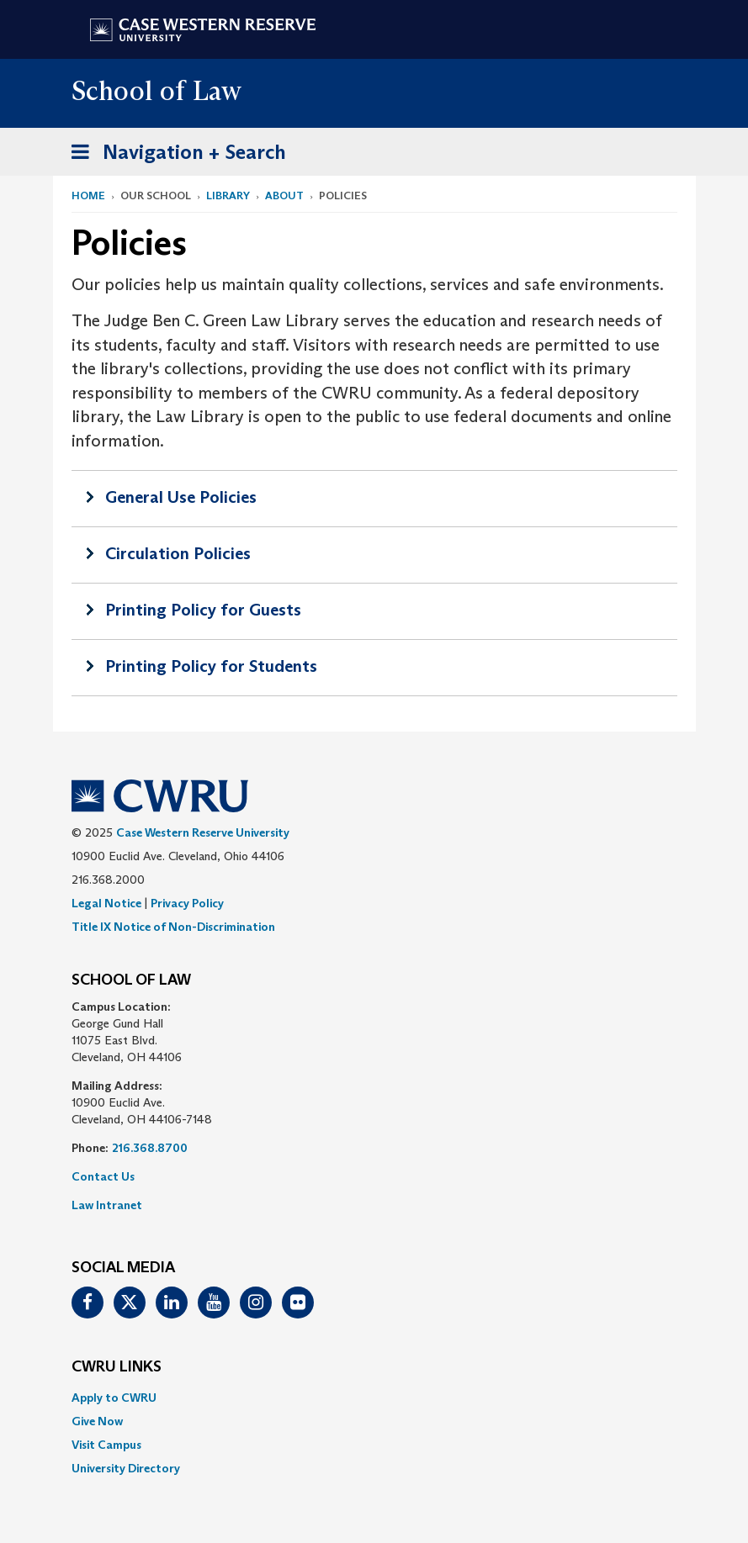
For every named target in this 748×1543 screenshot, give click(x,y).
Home (88, 195)
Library (228, 195)
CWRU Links (117, 1367)
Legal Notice (106, 903)
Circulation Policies (178, 553)
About (284, 195)
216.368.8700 (150, 1147)
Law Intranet (107, 1205)
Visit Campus (106, 1444)
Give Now (97, 1421)
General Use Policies (181, 497)
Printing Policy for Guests (203, 610)
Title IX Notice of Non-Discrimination (173, 926)
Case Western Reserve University (202, 832)
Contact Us (103, 1176)
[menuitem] (374, 1397)
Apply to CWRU (114, 1397)
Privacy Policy (187, 903)
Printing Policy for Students (211, 666)
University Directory (126, 1468)
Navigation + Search (173, 155)
